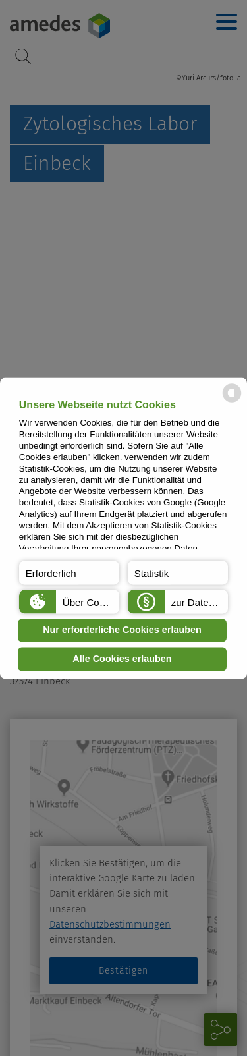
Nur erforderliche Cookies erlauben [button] (122, 630)
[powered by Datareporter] (231, 400)
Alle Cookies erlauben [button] (121, 658)
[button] (69, 572)
